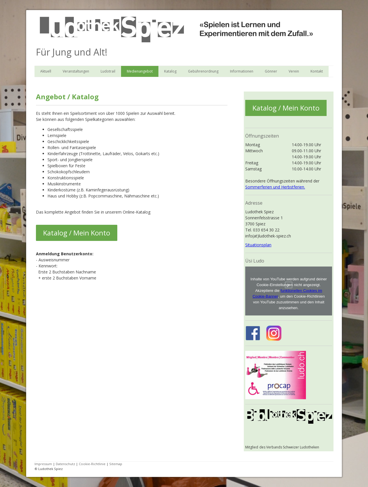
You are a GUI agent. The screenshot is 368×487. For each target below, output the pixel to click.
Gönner (271, 71)
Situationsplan (258, 245)
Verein (294, 71)
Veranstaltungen (76, 71)
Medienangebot (140, 71)
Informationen (241, 71)
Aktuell (45, 71)
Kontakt (316, 71)
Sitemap (115, 464)
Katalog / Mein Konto (76, 232)
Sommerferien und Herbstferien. (275, 187)
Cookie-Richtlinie (92, 464)
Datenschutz (65, 464)
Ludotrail (108, 71)
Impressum (43, 464)
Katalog (170, 71)
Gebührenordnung (203, 71)
